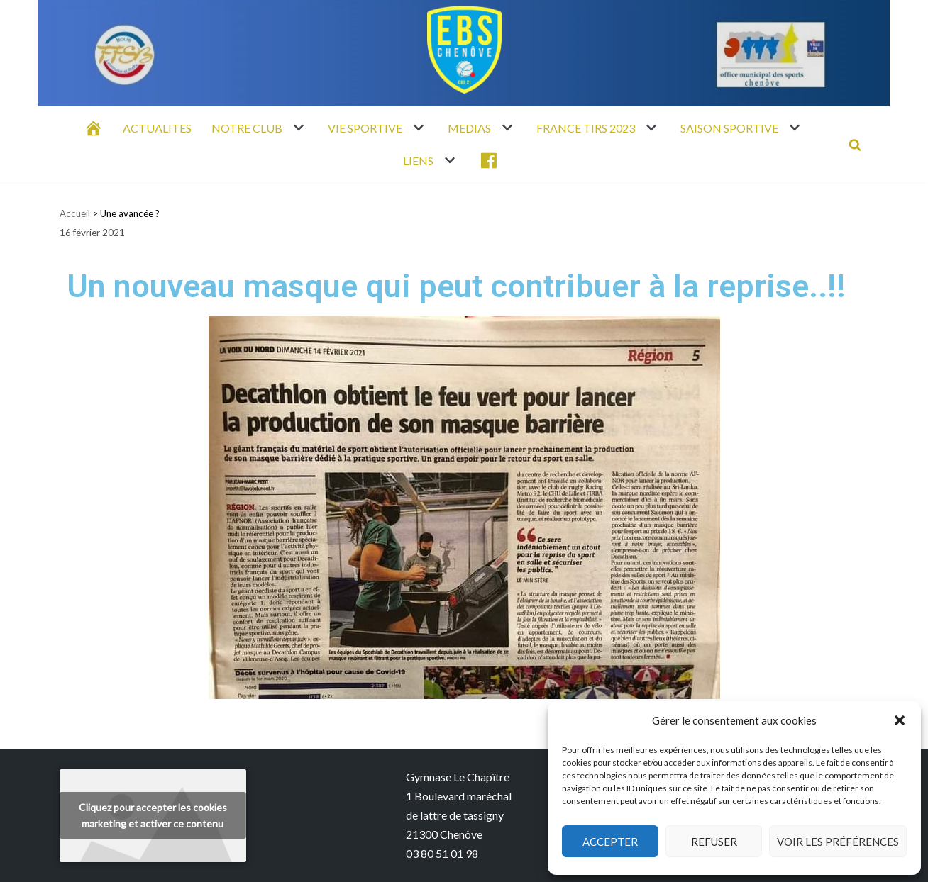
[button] (900, 720)
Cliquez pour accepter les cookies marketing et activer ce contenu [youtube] (153, 815)
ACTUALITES (157, 128)
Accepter (610, 841)
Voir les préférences (838, 841)
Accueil (75, 213)
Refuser (714, 841)
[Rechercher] (855, 144)
